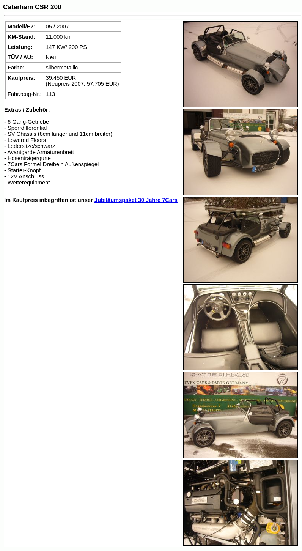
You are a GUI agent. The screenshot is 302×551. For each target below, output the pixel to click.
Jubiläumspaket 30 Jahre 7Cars (136, 200)
